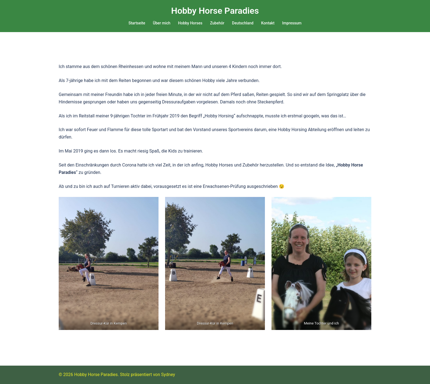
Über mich (162, 23)
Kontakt (268, 23)
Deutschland (242, 23)
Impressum (292, 23)
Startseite (136, 23)
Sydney (168, 374)
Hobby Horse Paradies (215, 10)
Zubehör (217, 23)
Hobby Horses (190, 23)
